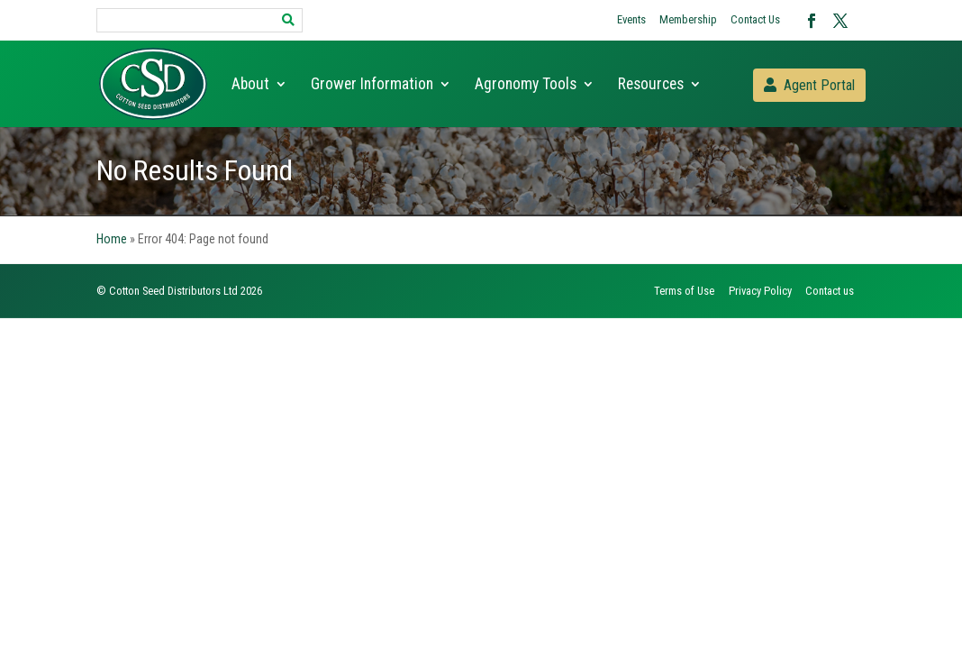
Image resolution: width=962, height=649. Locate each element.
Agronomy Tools (525, 85)
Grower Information (372, 85)
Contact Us (755, 19)
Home (111, 239)
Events (631, 19)
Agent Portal (819, 85)
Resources (651, 85)
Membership (688, 19)
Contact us (829, 290)
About (250, 85)
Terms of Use (684, 290)
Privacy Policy (760, 290)
